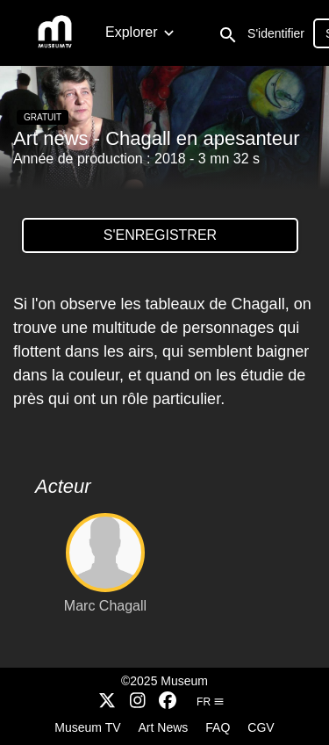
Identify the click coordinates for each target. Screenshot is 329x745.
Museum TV (87, 727)
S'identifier (275, 33)
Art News (164, 727)
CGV (260, 727)
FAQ (217, 727)
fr (211, 702)
